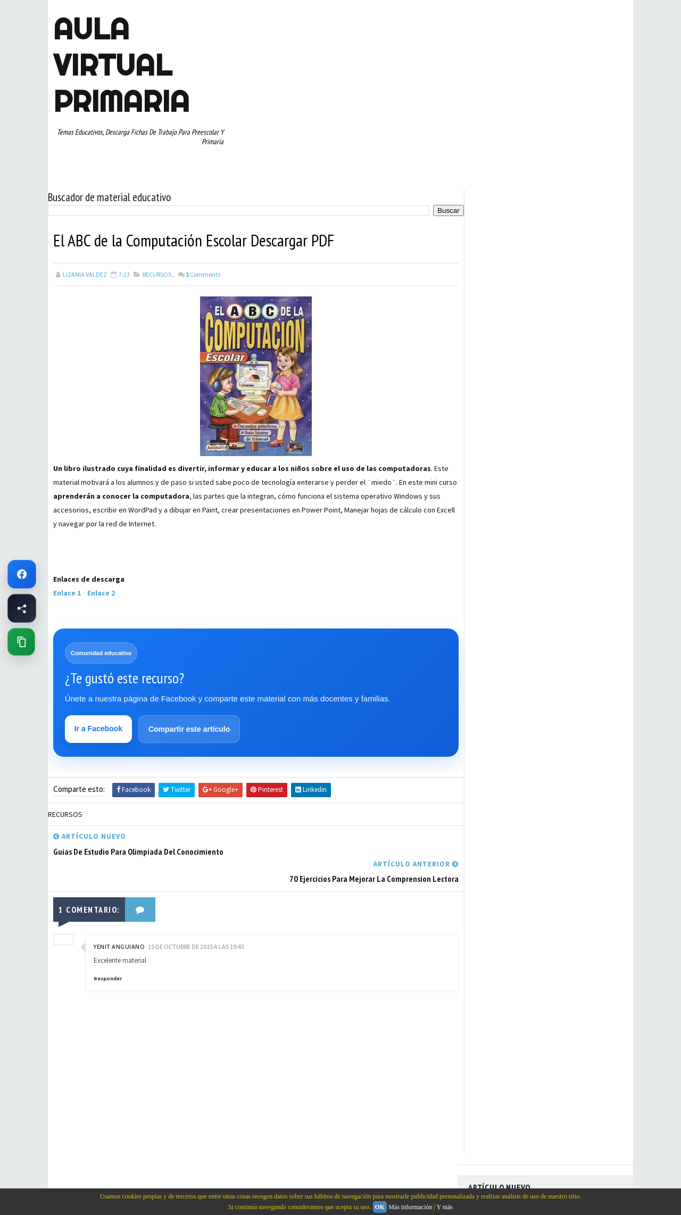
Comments (203, 274)
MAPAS (538, 523)
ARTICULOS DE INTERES (506, 468)
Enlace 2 (102, 592)
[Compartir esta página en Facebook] (21, 608)
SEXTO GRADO (553, 598)
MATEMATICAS (580, 523)
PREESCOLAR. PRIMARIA (506, 542)
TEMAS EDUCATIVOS (581, 617)
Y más (444, 1207)
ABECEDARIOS (492, 449)
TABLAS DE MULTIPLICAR (507, 617)
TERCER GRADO (495, 635)
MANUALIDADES (495, 523)
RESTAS (563, 579)
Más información (410, 1207)
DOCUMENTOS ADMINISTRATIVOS (520, 486)
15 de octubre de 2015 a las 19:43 (196, 919)
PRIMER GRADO (494, 561)
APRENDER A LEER (548, 449)
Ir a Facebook (98, 728)
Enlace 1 (67, 592)
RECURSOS (157, 274)
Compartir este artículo (189, 729)
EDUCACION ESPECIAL (503, 505)
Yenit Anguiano (119, 919)
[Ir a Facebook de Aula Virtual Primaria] (21, 574)
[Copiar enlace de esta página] (21, 642)
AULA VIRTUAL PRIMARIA (121, 65)
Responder (108, 951)
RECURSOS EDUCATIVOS (506, 579)
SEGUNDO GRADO (497, 598)
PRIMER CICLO (571, 542)
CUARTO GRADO (573, 468)
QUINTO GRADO (549, 561)
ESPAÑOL (558, 505)
